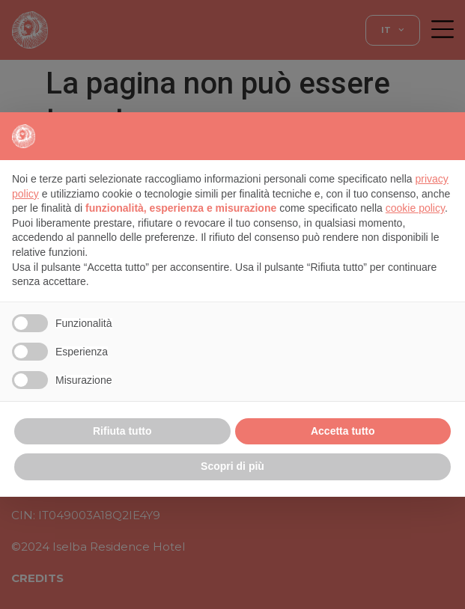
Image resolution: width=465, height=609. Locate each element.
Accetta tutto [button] (343, 431)
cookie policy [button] (415, 208)
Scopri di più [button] (232, 466)
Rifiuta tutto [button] (122, 431)
